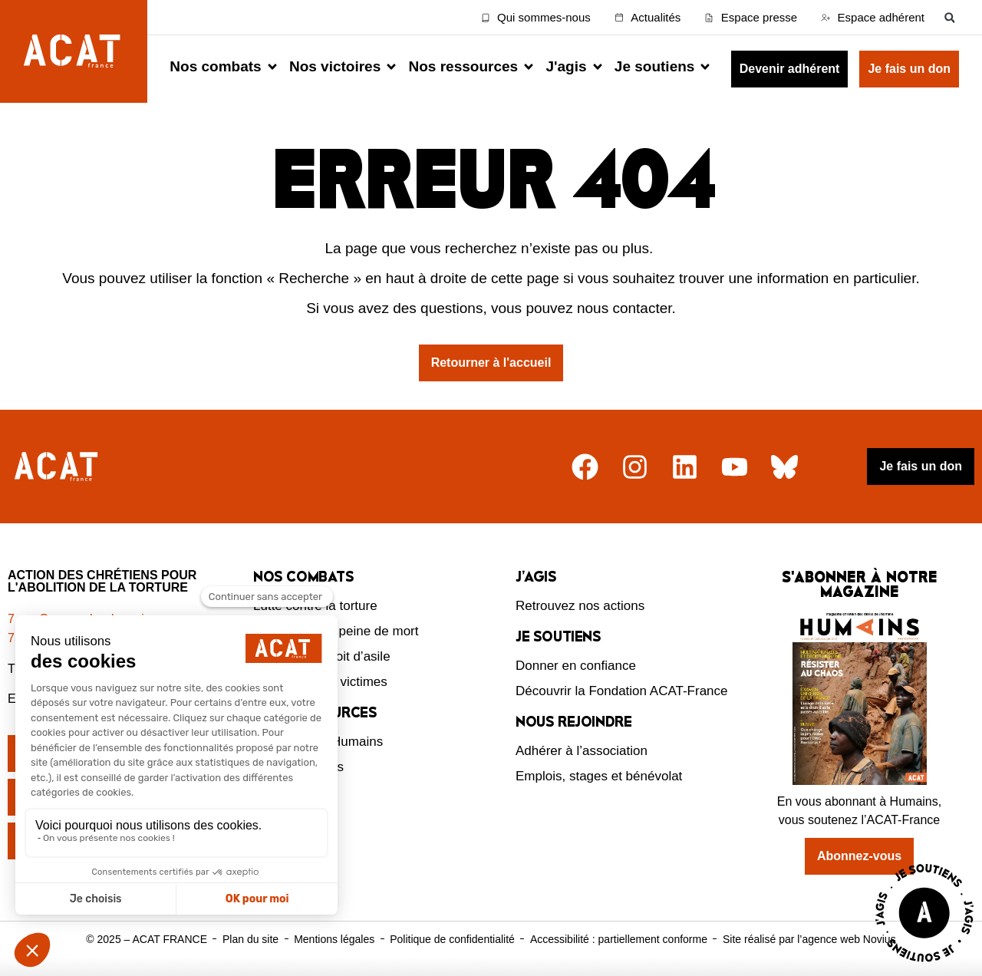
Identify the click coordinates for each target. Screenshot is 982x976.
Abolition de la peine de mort (335, 631)
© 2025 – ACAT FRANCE (146, 939)
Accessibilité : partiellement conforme (618, 939)
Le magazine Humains (318, 741)
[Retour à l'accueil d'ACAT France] (73, 51)
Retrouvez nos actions (580, 605)
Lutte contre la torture (315, 605)
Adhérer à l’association (582, 751)
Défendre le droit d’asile (321, 656)
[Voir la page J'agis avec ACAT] (924, 966)
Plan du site (250, 939)
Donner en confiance (576, 665)
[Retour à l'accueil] (58, 467)
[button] (949, 17)
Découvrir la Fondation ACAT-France (622, 691)
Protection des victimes (320, 681)
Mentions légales (334, 939)
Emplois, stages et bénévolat (599, 776)
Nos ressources (298, 767)
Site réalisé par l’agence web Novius (809, 939)
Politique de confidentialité (452, 939)
